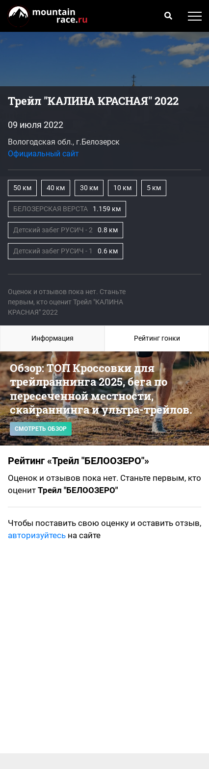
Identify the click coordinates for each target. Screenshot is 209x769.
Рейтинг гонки (157, 338)
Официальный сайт (43, 153)
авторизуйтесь (37, 535)
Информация (52, 338)
